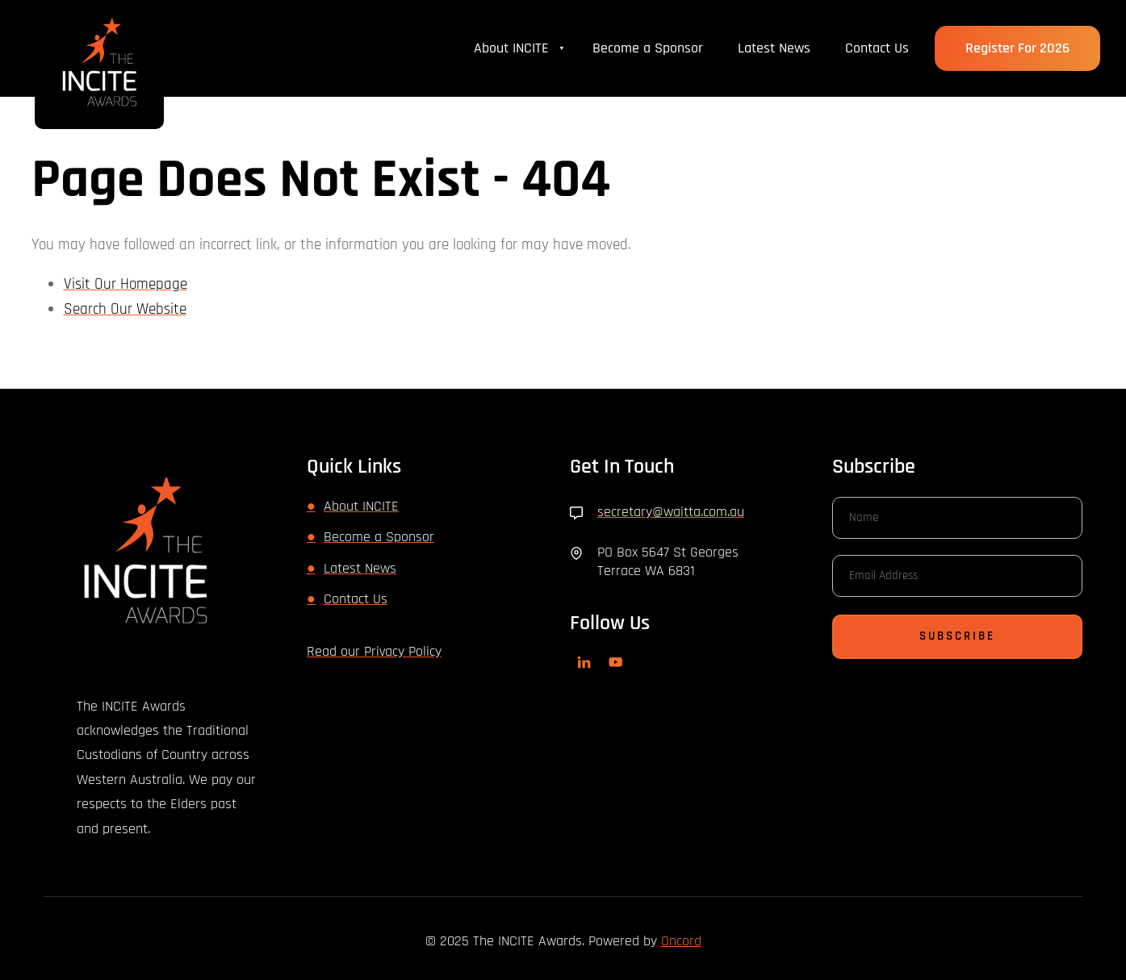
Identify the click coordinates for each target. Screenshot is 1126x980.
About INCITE (511, 48)
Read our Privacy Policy (374, 651)
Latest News (774, 48)
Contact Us (877, 48)
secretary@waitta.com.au (670, 512)
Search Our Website (125, 309)
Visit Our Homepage (125, 284)
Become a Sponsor (647, 48)
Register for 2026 (1017, 37)
